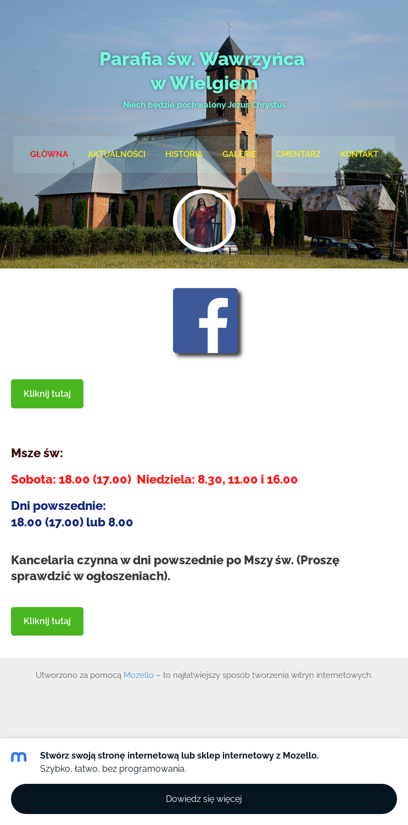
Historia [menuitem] (184, 154)
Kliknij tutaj (47, 394)
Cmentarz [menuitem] (298, 154)
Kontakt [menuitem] (359, 154)
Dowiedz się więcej (204, 799)
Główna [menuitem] (49, 154)
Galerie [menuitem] (239, 154)
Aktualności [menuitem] (117, 154)
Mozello (139, 675)
